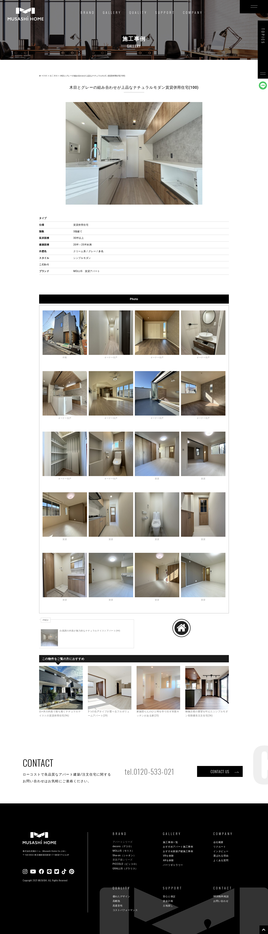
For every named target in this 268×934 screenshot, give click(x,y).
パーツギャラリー (173, 865)
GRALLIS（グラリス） (125, 868)
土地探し (168, 905)
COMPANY (193, 12)
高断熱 (116, 901)
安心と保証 (169, 896)
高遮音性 (118, 905)
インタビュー (220, 851)
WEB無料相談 (221, 896)
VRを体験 (168, 855)
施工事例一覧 (170, 842)
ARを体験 (168, 860)
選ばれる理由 (220, 855)
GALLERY (112, 12)
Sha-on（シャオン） (124, 855)
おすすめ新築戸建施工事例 (178, 851)
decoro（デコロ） (123, 846)
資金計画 (168, 901)
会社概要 (218, 842)
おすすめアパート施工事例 (178, 846)
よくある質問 (220, 860)
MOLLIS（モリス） (123, 850)
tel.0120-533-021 (149, 771)
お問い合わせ (220, 901)
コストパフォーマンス (125, 910)
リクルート (219, 846)
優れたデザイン (121, 896)
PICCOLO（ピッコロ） (125, 864)
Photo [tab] (134, 299)
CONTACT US (219, 771)
